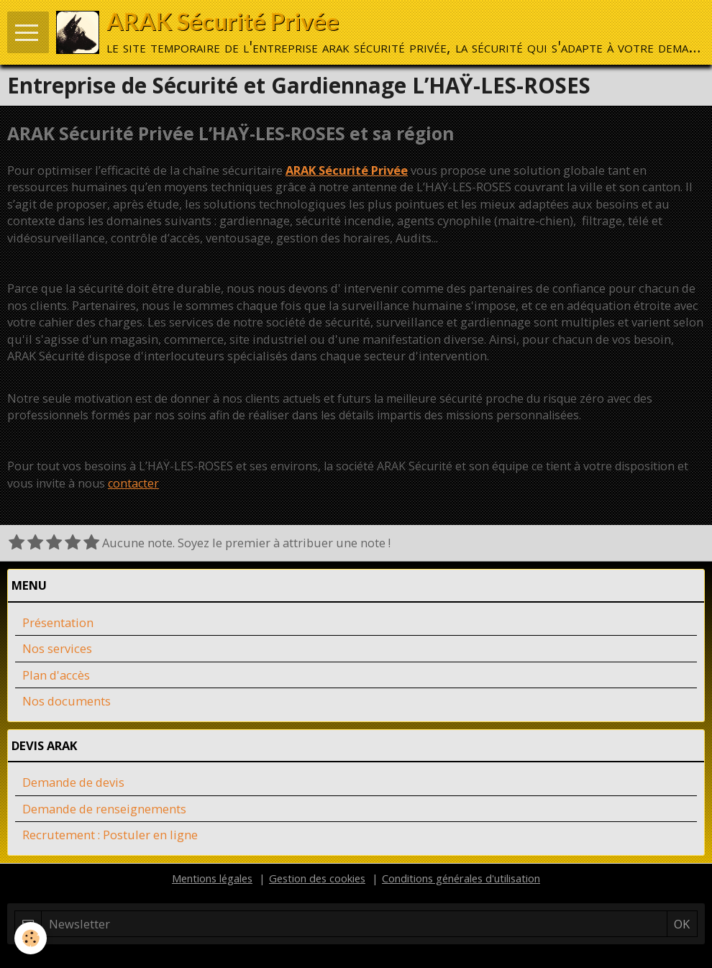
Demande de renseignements (104, 808)
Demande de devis (73, 782)
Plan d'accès (56, 675)
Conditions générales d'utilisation (461, 878)
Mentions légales (212, 878)
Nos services (57, 648)
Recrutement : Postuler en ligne (110, 834)
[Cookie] (30, 938)
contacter (133, 483)
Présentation (57, 622)
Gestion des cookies (317, 878)
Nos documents (66, 701)
